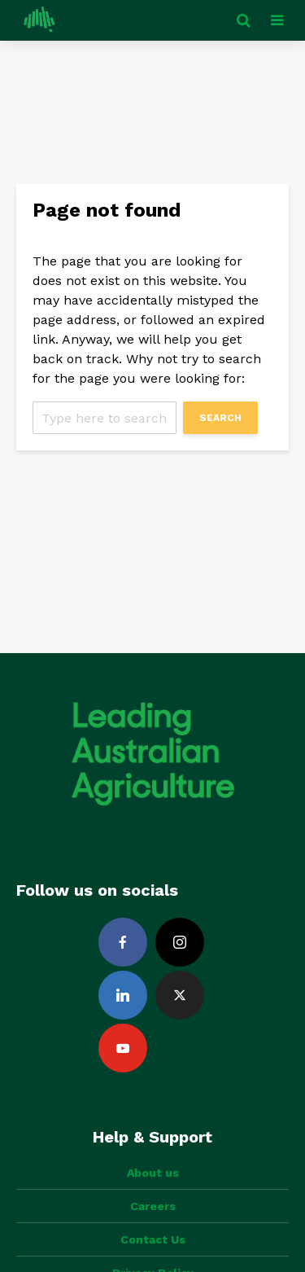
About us (153, 1172)
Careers (153, 1206)
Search (220, 417)
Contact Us (152, 1239)
